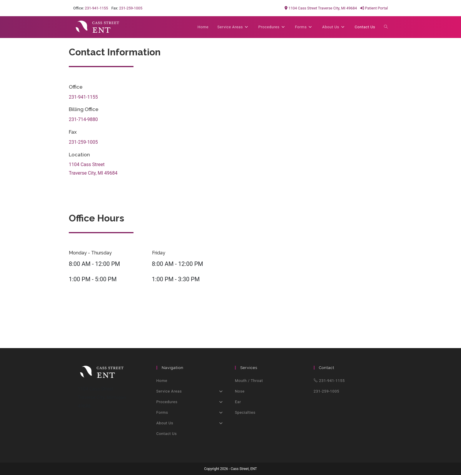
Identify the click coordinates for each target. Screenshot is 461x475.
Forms (191, 412)
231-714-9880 (83, 119)
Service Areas (191, 391)
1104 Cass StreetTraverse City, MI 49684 (93, 169)
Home (161, 380)
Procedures (191, 402)
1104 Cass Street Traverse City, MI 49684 (321, 8)
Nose (240, 391)
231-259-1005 (130, 8)
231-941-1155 (96, 8)
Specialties (245, 412)
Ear (238, 402)
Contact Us (166, 433)
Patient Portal (374, 8)
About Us (191, 423)
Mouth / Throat (249, 380)
